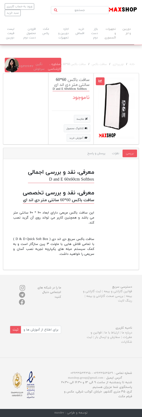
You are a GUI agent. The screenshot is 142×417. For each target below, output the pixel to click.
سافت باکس (99, 64)
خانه (132, 64)
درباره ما (127, 333)
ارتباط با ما (111, 333)
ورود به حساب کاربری (19, 6)
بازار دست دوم (94, 33)
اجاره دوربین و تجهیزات (63, 33)
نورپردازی (118, 64)
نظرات (115, 153)
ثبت (15, 329)
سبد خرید (13, 13)
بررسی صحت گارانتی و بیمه (104, 296)
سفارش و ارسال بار (107, 337)
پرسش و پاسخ (96, 153)
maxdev (59, 413)
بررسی (130, 153)
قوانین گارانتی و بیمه (118, 291)
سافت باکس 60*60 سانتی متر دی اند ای (61, 64)
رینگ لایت (125, 301)
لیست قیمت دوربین (10, 33)
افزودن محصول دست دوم (29, 33)
